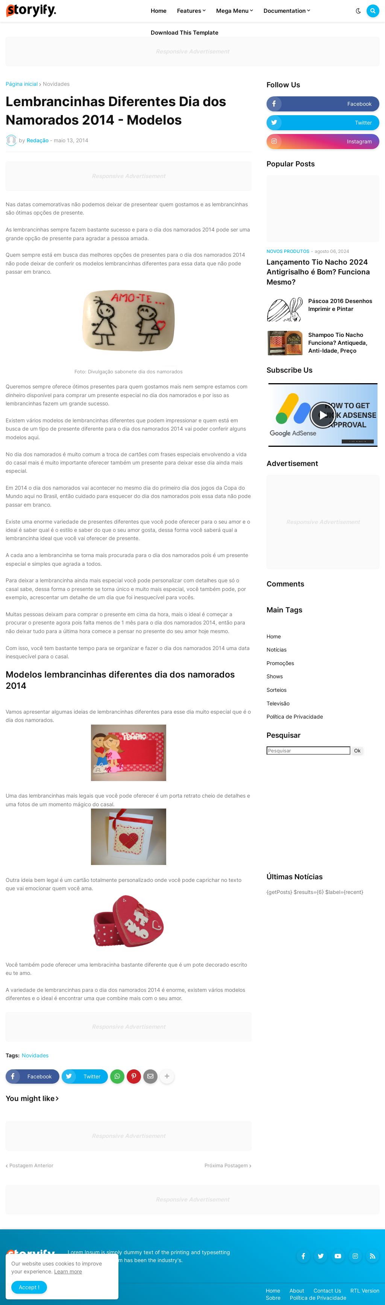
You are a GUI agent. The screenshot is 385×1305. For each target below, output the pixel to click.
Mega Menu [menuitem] (232, 10)
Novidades (56, 84)
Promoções (280, 663)
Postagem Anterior (31, 1165)
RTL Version (364, 1290)
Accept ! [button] (29, 1287)
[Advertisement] (314, 813)
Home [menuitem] (159, 10)
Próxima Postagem (226, 1165)
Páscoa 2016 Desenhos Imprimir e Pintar (340, 304)
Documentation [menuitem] (285, 10)
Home (274, 636)
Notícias (276, 649)
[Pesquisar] (308, 750)
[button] (358, 11)
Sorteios (276, 690)
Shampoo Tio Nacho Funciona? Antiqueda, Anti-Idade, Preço (337, 342)
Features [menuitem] (189, 10)
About (297, 1290)
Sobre (273, 1297)
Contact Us (327, 1290)
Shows (275, 676)
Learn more (68, 1271)
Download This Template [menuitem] (184, 32)
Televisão (278, 703)
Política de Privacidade (295, 716)
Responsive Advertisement (192, 51)
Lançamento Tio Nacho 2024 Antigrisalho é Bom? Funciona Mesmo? (318, 272)
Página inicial (22, 84)
